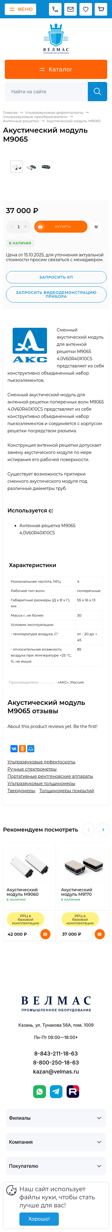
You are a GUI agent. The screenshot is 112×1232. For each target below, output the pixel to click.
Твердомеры (21, 790)
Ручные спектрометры (31, 769)
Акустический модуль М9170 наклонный (76, 894)
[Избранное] (85, 9)
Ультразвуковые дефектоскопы (41, 762)
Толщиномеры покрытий (66, 790)
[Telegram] (56, 1091)
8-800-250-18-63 (56, 1062)
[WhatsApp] (39, 1091)
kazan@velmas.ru (56, 1071)
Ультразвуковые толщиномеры (41, 783)
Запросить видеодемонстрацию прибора (56, 294)
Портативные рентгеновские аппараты (50, 776)
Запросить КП (56, 277)
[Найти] (97, 91)
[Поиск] (49, 92)
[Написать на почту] (70, 9)
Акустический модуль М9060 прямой (23, 894)
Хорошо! (39, 1219)
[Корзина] (101, 9)
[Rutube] (73, 1091)
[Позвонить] (55, 9)
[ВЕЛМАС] (56, 38)
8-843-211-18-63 (56, 1053)
